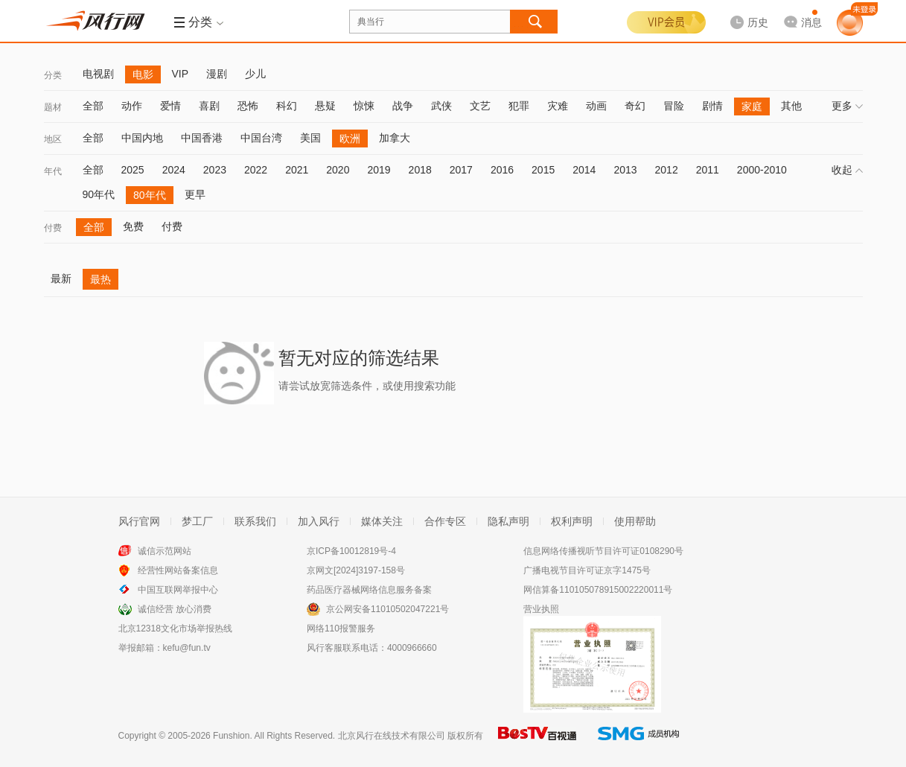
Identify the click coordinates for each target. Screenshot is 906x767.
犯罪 (518, 106)
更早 (195, 194)
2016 (502, 170)
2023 (214, 170)
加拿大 (394, 138)
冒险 (673, 106)
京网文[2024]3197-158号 (356, 570)
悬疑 (325, 106)
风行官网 (139, 521)
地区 (53, 139)
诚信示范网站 (164, 551)
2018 (420, 170)
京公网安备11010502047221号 (387, 609)
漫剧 (216, 74)
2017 (461, 170)
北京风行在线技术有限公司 (391, 736)
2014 (584, 170)
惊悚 (364, 106)
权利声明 (572, 521)
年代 (53, 171)
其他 (791, 106)
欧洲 (349, 138)
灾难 (557, 106)
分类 (53, 75)
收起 (847, 170)
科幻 (286, 106)
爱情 (170, 106)
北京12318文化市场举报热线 (175, 628)
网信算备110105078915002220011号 (597, 590)
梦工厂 (197, 521)
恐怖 (247, 106)
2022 (255, 170)
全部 (93, 106)
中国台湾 (261, 138)
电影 (143, 74)
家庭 (751, 106)
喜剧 (209, 106)
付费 (53, 228)
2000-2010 (762, 170)
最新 (61, 278)
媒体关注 (382, 521)
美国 (310, 138)
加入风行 (318, 521)
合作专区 (445, 521)
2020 (337, 170)
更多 (847, 106)
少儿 (255, 74)
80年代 (149, 195)
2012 (666, 170)
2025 (132, 170)
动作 (131, 106)
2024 (173, 170)
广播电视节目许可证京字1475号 (587, 570)
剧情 (712, 106)
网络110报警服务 (341, 628)
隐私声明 (508, 521)
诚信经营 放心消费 (174, 609)
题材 (53, 107)
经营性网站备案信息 (178, 570)
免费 (133, 226)
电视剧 (98, 74)
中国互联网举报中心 (178, 590)
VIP (180, 74)
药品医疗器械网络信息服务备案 (369, 590)
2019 (378, 170)
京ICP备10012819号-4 (351, 551)
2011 (707, 170)
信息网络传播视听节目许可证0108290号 (603, 551)
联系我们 (255, 521)
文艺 (480, 106)
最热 (100, 279)
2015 (543, 170)
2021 (296, 170)
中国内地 (142, 138)
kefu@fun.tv (187, 648)
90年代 (99, 194)
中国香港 (202, 138)
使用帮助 (635, 521)
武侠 (441, 106)
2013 (625, 170)
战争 (402, 106)
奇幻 (635, 106)
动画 (596, 106)
